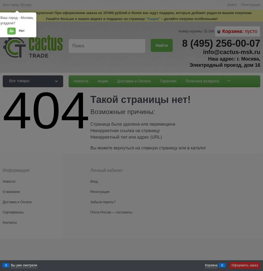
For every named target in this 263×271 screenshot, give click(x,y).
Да (11, 31)
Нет (22, 31)
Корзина (211, 265)
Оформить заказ (245, 265)
